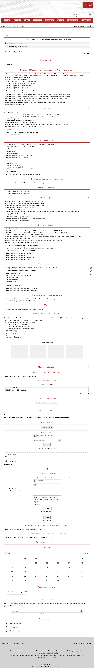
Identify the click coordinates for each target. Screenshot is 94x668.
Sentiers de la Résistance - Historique (20, 257)
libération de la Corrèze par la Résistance (21, 146)
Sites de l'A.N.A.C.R (13, 43)
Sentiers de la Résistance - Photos (19, 253)
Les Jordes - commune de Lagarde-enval (20, 322)
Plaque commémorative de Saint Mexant (20, 328)
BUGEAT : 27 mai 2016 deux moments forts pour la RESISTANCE (30, 248)
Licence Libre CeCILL (55, 667)
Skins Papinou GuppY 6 (39, 667)
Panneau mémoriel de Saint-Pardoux (19, 93)
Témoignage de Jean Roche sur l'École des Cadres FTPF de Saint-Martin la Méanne (35, 102)
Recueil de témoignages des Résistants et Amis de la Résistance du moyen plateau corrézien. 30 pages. (43, 211)
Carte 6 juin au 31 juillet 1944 (17, 167)
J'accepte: (38, 504)
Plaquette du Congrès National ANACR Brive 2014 (24, 126)
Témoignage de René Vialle (15, 104)
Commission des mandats (16, 136)
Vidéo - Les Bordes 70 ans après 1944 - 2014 (22, 242)
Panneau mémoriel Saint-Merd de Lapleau (21, 83)
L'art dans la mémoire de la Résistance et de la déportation (27, 537)
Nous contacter (15, 623)
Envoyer (47, 445)
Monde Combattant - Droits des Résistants (21, 122)
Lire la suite (83, 393)
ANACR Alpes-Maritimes (18, 47)
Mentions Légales (16, 631)
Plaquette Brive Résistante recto (17, 191)
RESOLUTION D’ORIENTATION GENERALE (22, 132)
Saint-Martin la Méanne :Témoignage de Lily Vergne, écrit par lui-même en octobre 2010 (37, 98)
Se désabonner (13, 491)
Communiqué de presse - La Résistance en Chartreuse (25, 201)
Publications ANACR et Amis (16, 209)
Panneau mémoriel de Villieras (16, 324)
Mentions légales (63, 367)
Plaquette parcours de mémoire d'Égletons (22, 290)
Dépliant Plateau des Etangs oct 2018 (19, 77)
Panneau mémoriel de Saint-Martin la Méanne (22, 91)
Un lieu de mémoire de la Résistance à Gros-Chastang (25, 183)
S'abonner (11, 488)
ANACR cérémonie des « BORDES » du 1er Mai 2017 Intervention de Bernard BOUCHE (37, 233)
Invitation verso (12, 279)
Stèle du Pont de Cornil (14, 337)
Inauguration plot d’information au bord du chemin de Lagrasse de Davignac (33, 268)
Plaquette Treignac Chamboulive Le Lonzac (21, 301)
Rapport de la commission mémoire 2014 (20, 120)
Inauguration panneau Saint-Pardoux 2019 (21, 81)
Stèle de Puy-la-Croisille (14, 336)
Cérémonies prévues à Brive (17, 595)
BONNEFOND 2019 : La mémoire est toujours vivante (25, 234)
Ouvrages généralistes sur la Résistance (20, 207)
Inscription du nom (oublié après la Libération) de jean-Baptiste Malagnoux (32, 299)
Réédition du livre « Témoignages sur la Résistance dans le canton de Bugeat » (34, 240)
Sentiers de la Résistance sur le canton (20, 229)
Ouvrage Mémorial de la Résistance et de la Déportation (26, 205)
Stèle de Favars (11, 330)
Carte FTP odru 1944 (14, 165)
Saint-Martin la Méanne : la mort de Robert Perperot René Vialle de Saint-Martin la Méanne (38, 94)
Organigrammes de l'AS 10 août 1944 (20, 155)
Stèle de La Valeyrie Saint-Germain (18, 332)
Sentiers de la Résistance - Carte (19, 255)
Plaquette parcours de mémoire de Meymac (22, 288)
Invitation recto (12, 277)
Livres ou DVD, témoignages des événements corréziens (26, 203)
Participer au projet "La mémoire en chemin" (21, 376)
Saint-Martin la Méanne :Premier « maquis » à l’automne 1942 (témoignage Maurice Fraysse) (38, 96)
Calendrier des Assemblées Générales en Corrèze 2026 (25, 529)
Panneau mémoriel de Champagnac (18, 85)
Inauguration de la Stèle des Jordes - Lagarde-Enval (24, 309)
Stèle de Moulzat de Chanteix (16, 334)
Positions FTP (12, 281)
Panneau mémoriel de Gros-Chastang (19, 89)
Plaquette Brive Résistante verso (18, 193)
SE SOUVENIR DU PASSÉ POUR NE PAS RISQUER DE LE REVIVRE (30, 144)
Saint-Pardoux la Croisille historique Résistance (23, 100)
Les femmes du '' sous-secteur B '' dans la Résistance (26, 218)
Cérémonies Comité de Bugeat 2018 (19, 238)
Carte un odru (12, 163)
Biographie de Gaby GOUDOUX (18, 216)
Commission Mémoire (15, 134)
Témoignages (12, 283)
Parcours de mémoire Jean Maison (18, 326)
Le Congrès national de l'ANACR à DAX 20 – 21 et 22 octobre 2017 (30, 117)
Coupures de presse (14, 273)
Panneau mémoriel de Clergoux (17, 87)
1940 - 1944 (11, 152)
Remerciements (13, 153)
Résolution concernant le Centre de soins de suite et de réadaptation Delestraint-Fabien (37, 124)
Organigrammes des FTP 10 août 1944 (21, 157)
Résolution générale (13, 119)
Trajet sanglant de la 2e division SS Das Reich (23, 174)
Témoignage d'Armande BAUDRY (19, 220)
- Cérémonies (21, 390)
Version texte (14, 627)
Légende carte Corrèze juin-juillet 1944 (21, 169)
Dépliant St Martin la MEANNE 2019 (18, 79)
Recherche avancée (82, 17)
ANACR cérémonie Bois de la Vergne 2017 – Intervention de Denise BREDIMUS (34, 231)
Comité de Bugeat (47, 342)
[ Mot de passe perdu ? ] (47, 448)
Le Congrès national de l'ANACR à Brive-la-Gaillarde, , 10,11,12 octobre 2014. (34, 115)
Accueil (15, 26)
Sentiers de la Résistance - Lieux (19, 259)
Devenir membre (47, 427)
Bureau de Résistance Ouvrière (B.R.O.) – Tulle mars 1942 (26, 320)
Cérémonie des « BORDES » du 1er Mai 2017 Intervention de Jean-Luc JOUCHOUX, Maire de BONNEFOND (44, 236)
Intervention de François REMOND (19, 275)
